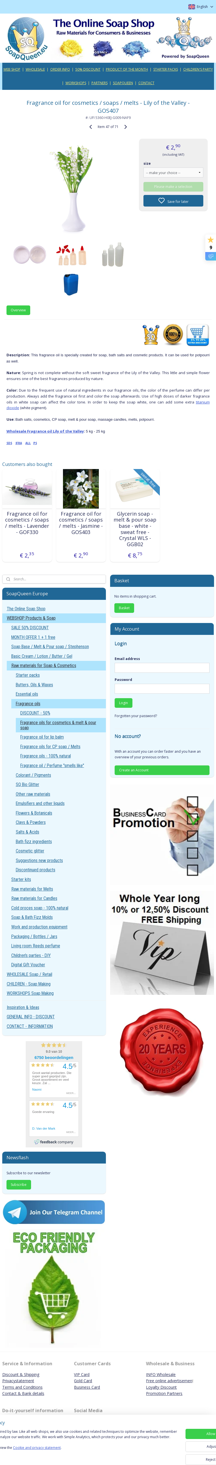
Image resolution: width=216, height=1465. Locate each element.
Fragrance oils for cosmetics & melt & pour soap (58, 725)
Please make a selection (173, 186)
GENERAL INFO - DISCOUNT (31, 1016)
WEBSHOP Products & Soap (31, 618)
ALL (28, 443)
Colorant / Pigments (33, 775)
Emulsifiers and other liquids (40, 803)
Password (123, 679)
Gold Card (83, 1380)
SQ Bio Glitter (27, 784)
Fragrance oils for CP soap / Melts (50, 746)
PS (35, 443)
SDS (9, 443)
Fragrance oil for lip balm (42, 737)
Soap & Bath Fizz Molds (32, 917)
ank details (34, 1393)
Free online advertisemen (169, 1380)
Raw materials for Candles (34, 898)
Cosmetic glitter (30, 851)
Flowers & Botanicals (34, 813)
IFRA (19, 443)
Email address (127, 658)
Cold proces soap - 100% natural (39, 908)
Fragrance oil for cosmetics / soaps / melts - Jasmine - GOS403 (81, 523)
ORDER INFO (60, 69)
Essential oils (27, 694)
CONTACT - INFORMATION (30, 1026)
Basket (124, 607)
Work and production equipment (39, 927)
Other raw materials (33, 794)
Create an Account (134, 770)
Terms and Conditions (22, 1387)
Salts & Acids (27, 832)
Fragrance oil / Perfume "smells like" (52, 765)
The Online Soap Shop (26, 608)
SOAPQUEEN (123, 83)
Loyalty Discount (161, 1387)
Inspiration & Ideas (23, 1007)
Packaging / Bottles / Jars (34, 936)
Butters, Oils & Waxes (34, 684)
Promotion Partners (164, 1393)
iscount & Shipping (22, 1374)
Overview (18, 309)
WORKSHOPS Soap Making (30, 993)
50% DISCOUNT (88, 69)
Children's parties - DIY (31, 955)
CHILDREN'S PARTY (198, 69)
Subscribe (19, 1184)
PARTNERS (99, 83)
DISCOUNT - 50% (35, 713)
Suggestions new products (39, 860)
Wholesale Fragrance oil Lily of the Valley (45, 431)
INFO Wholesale (161, 1374)
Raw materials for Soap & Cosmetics (43, 665)
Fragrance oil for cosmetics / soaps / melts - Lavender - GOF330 (27, 523)
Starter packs (28, 675)
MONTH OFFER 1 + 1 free (33, 637)
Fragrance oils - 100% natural (45, 756)
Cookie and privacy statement (81, 1455)
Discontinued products (35, 870)
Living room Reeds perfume (35, 946)
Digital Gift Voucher (28, 964)
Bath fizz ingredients (34, 841)
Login (123, 702)
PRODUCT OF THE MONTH (127, 69)
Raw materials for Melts (32, 889)
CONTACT (146, 83)
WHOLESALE (35, 69)
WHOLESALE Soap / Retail (29, 974)
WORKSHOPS (76, 83)
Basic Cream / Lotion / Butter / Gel (41, 656)
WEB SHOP (11, 69)
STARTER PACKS (165, 69)
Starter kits (21, 879)
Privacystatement (18, 1380)
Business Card (87, 1387)
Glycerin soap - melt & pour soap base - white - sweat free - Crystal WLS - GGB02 (135, 529)
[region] (71, 1445)
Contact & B (13, 1393)
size (147, 163)
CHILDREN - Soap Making (29, 984)
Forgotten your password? (136, 715)
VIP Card (82, 1374)
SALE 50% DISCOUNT (30, 627)
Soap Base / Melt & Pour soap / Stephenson (50, 646)
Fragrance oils (28, 703)
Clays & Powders (31, 822)
